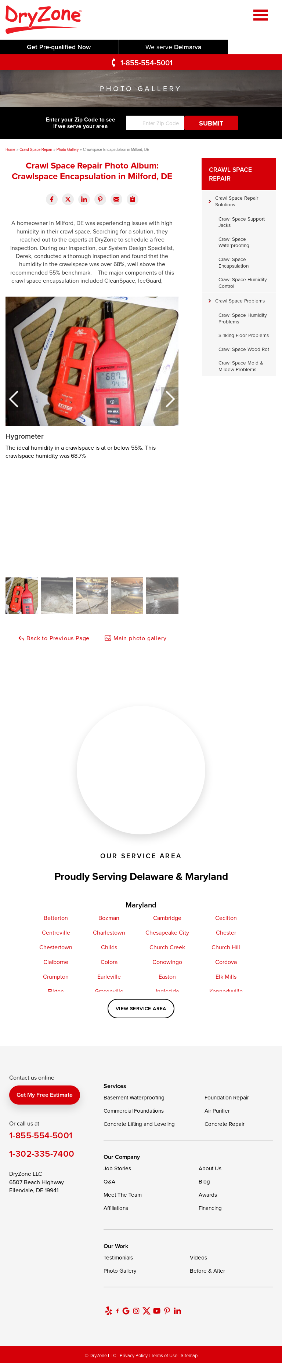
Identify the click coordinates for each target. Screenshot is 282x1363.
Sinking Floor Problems (243, 334)
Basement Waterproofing (134, 1097)
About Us (210, 1168)
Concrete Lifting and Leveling (139, 1124)
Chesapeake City (167, 932)
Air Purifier (217, 1110)
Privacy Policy (134, 1355)
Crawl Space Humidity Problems (242, 318)
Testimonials (118, 1257)
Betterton (56, 918)
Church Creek (167, 947)
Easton (167, 976)
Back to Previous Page (54, 638)
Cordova (226, 962)
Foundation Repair (227, 1097)
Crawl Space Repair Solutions (236, 201)
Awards (208, 1195)
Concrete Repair (225, 1124)
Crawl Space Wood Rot (243, 348)
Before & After (207, 1271)
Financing (210, 1208)
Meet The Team (123, 1195)
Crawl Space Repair (230, 174)
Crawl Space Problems (240, 300)
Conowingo (167, 962)
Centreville (56, 932)
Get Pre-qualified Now (59, 46)
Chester (226, 932)
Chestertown (55, 947)
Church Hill (226, 947)
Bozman (108, 918)
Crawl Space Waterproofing (233, 242)
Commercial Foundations (134, 1110)
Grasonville (109, 991)
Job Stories (117, 1168)
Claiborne (55, 962)
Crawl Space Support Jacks (241, 222)
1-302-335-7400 (42, 1153)
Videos (198, 1257)
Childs (109, 947)
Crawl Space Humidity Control (242, 282)
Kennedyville (226, 991)
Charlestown (109, 932)
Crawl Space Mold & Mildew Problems (240, 366)
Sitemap (189, 1355)
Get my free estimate (45, 1095)
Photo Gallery (120, 1271)
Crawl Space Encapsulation (233, 262)
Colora (109, 962)
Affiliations (116, 1208)
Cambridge (167, 918)
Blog (204, 1181)
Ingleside (167, 991)
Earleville (109, 976)
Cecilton (226, 918)
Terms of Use (164, 1355)
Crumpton (56, 976)
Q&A (109, 1181)
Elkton (56, 991)
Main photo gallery (135, 638)
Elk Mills (226, 976)
